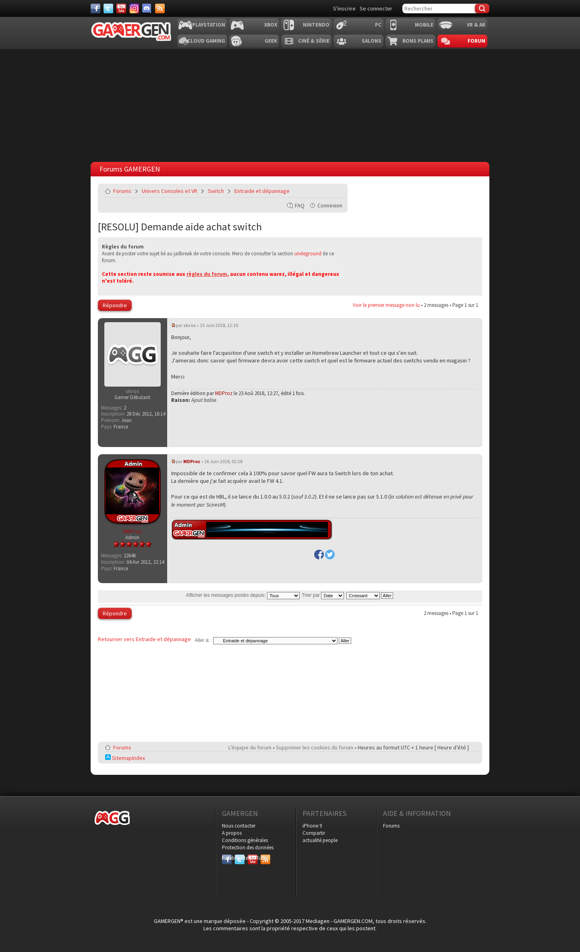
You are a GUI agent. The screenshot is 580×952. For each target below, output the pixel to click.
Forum (476, 40)
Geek (271, 40)
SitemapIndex (125, 758)
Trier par (323, 595)
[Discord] (147, 8)
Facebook (227, 858)
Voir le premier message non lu (386, 305)
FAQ (299, 205)
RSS (265, 858)
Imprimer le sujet (317, 191)
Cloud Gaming (206, 40)
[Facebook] (95, 8)
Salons (371, 40)
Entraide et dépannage (262, 191)
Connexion (329, 205)
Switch (216, 191)
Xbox (270, 24)
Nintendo (316, 24)
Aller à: (202, 640)
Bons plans (417, 40)
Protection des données (247, 847)
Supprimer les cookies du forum (314, 747)
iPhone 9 (312, 825)
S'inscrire (344, 8)
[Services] (160, 8)
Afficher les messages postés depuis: (243, 595)
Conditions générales (245, 840)
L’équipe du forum (249, 747)
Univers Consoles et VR (169, 191)
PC (378, 24)
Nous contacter (238, 825)
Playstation (208, 24)
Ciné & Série (313, 40)
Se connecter (376, 8)
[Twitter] (108, 8)
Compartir (313, 833)
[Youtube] (121, 8)
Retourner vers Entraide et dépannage (144, 639)
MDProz (223, 393)
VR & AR (476, 24)
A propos (232, 833)
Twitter (239, 858)
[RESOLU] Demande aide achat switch (180, 226)
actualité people (320, 840)
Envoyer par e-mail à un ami (335, 191)
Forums (122, 191)
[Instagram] (134, 8)
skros (189, 325)
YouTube (252, 858)
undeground (307, 253)
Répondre (115, 305)
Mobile (424, 24)
